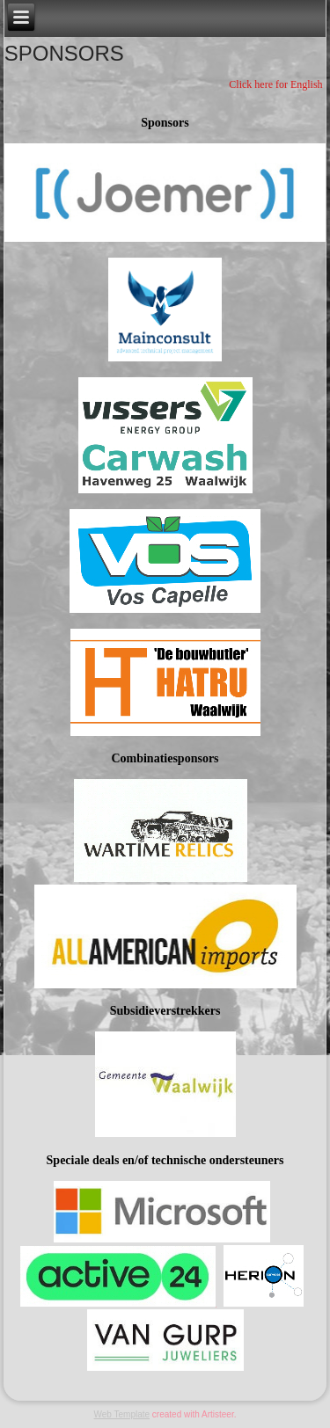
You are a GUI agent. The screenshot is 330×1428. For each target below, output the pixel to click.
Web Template (122, 1414)
